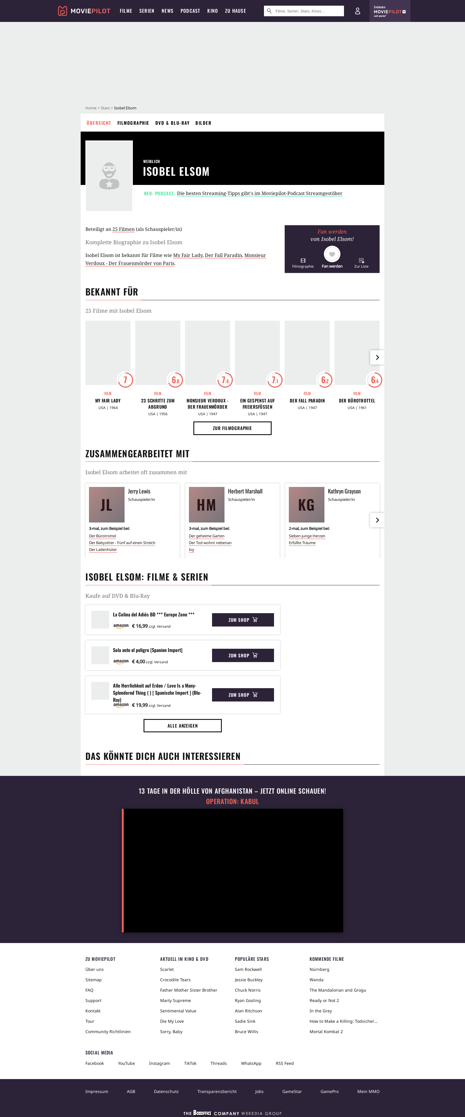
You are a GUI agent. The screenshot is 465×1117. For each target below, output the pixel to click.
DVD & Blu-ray (172, 122)
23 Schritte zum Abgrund (158, 403)
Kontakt (93, 1011)
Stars (105, 108)
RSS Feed (285, 1063)
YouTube (126, 1063)
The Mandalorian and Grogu (338, 990)
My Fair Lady (188, 255)
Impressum (96, 1091)
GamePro (330, 1091)
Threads (219, 1063)
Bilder (203, 122)
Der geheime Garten (206, 535)
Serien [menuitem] (147, 10)
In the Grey (321, 1011)
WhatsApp (251, 1063)
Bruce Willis (246, 1031)
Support (93, 1000)
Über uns (94, 969)
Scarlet (167, 969)
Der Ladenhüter (103, 549)
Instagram (159, 1063)
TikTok (190, 1063)
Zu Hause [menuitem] (235, 10)
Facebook (94, 1063)
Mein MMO (368, 1091)
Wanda (317, 979)
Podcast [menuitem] (190, 10)
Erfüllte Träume (302, 542)
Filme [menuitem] (126, 10)
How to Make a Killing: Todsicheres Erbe (345, 1021)
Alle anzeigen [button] (183, 725)
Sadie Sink (245, 1021)
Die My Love (172, 1021)
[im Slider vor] (377, 357)
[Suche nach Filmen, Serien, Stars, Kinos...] (304, 11)
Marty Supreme (175, 1000)
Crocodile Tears (175, 979)
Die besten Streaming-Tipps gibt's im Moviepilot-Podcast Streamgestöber (260, 193)
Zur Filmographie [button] (232, 428)
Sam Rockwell (248, 969)
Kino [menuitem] (212, 10)
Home (90, 108)
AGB (131, 1091)
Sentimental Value (178, 1011)
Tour (89, 1021)
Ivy (191, 549)
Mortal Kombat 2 (326, 1031)
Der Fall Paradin (223, 255)
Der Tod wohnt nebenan (210, 542)
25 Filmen (123, 229)
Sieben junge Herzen (307, 535)
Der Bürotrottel (357, 400)
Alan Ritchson (248, 1011)
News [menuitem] (167, 10)
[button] (303, 263)
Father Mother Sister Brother (188, 990)
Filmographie (133, 122)
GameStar (292, 1091)
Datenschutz (166, 1091)
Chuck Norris (248, 990)
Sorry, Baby (171, 1031)
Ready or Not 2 (324, 1000)
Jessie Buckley (248, 979)
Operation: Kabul (232, 801)
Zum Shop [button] (243, 619)
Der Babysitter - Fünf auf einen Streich (122, 542)
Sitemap (93, 979)
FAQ (89, 990)
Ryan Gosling (248, 1000)
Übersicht (99, 122)
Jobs (259, 1091)
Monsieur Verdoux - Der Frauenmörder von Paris (207, 403)
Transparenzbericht (217, 1091)
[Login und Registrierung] (357, 11)
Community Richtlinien (108, 1031)
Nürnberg (319, 969)
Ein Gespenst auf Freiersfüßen (257, 403)
